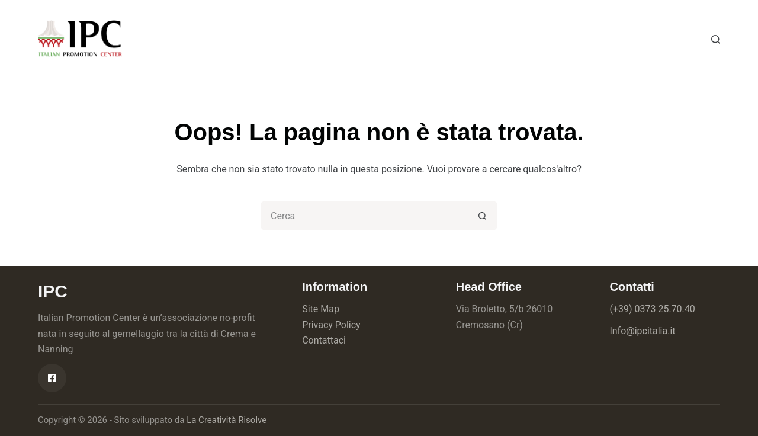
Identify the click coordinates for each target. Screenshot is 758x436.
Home (168, 38)
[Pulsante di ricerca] (482, 215)
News (352, 38)
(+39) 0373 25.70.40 (652, 309)
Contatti (411, 38)
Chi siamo (231, 38)
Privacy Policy (331, 325)
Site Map (320, 309)
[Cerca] (715, 39)
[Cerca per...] (364, 215)
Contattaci (324, 340)
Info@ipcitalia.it (642, 330)
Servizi (296, 38)
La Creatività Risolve (226, 420)
